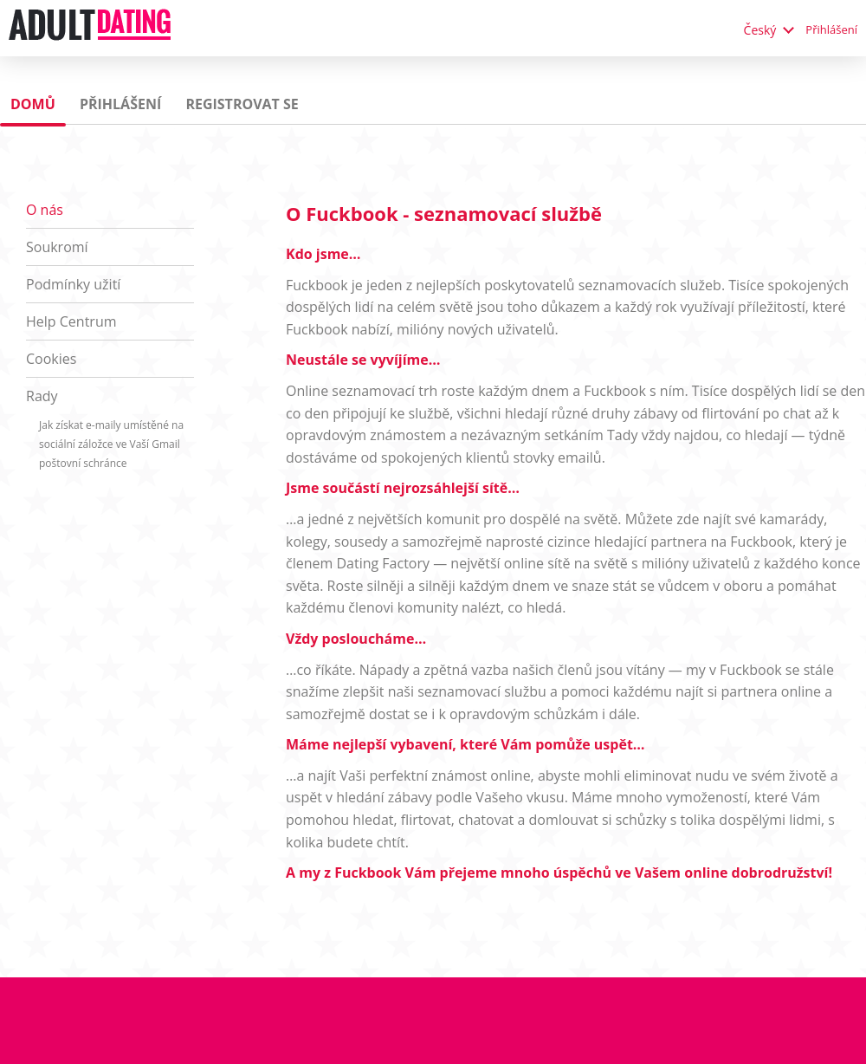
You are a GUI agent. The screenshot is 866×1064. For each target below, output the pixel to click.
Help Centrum (71, 321)
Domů (32, 104)
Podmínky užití (73, 284)
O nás (44, 209)
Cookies (51, 358)
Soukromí (57, 246)
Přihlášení (831, 29)
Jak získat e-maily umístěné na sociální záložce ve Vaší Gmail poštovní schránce (111, 444)
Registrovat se (241, 104)
